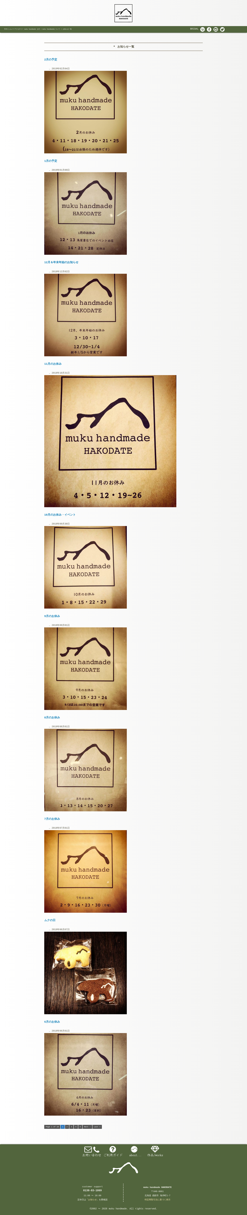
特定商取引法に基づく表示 (157, 1199)
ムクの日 (49, 920)
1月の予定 (50, 161)
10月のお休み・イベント (60, 514)
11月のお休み (53, 364)
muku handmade (118, 1208)
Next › (87, 1127)
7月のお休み (52, 819)
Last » (97, 1127)
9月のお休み (52, 616)
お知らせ (92, 1199)
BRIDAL (194, 29)
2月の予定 (50, 59)
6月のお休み (52, 1021)
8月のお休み (52, 717)
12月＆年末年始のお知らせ (61, 262)
